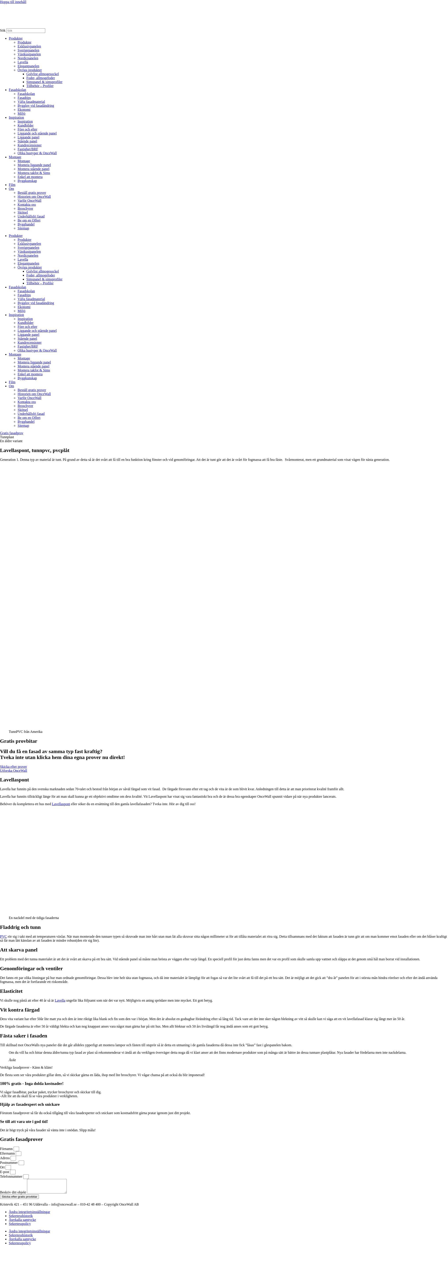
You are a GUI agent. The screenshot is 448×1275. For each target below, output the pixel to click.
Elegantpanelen (28, 66)
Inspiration (16, 117)
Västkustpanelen (29, 54)
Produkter (16, 38)
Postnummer (9, 1162)
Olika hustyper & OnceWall (37, 153)
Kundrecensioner (30, 145)
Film (12, 185)
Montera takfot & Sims (34, 173)
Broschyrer (25, 208)
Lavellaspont (61, 804)
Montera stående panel (33, 169)
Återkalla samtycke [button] (22, 1222)
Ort (2, 1167)
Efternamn (8, 1153)
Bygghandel (26, 224)
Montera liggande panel (34, 165)
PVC (3, 936)
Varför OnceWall (29, 200)
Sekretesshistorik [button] (21, 1218)
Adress (5, 1158)
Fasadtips (24, 98)
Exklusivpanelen (29, 46)
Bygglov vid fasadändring (36, 105)
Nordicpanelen (28, 58)
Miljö (21, 113)
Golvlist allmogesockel (42, 74)
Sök (2, 30)
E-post (5, 1172)
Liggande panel (28, 137)
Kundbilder (26, 125)
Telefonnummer (11, 1176)
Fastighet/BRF (28, 149)
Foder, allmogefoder (40, 78)
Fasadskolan (17, 90)
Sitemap (23, 228)
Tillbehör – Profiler (40, 86)
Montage (15, 157)
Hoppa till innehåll (13, 2)
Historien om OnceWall (34, 196)
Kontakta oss (27, 204)
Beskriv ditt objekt (13, 1195)
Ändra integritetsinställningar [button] (29, 1214)
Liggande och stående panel (37, 133)
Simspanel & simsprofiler (44, 82)
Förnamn (7, 1149)
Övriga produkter (30, 70)
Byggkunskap (27, 181)
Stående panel (27, 141)
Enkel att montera (30, 177)
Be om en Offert (29, 220)
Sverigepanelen (28, 50)
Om (11, 189)
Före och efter (27, 129)
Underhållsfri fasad (31, 216)
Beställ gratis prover (32, 192)
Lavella (23, 62)
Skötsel (23, 212)
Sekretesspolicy (20, 1226)
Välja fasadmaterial (31, 102)
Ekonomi (24, 109)
